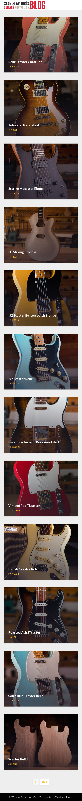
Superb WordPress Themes (61, 797)
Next (44, 782)
